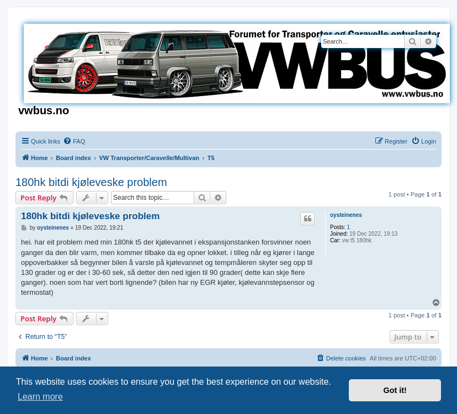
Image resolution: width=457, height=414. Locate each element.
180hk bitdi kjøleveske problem (91, 182)
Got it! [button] (395, 390)
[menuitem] (74, 141)
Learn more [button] (40, 396)
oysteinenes (346, 215)
